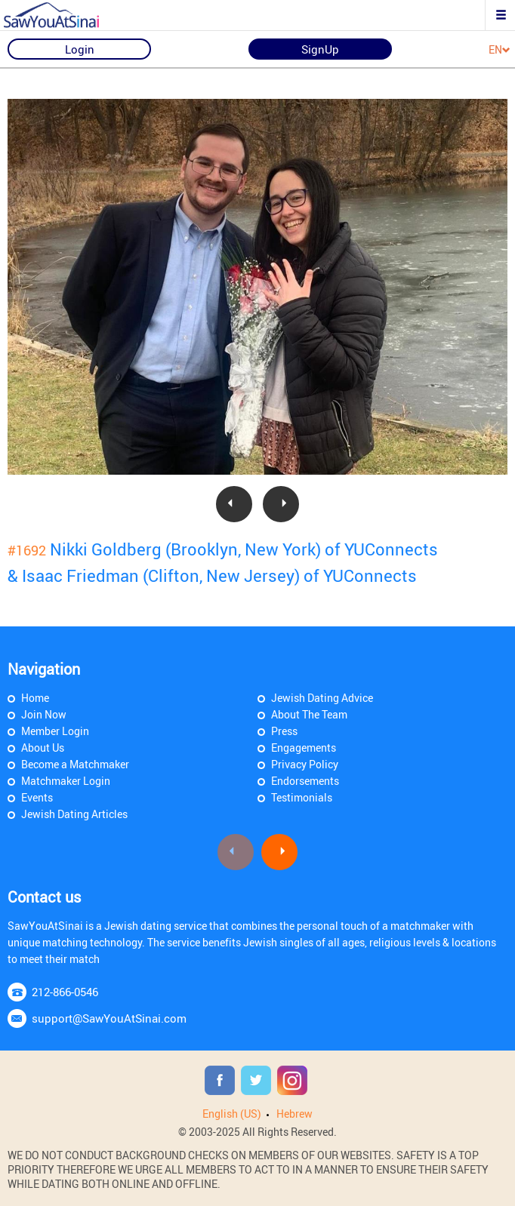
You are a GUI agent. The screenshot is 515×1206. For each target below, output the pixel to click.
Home (35, 698)
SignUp (320, 49)
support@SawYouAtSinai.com (109, 1018)
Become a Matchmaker (75, 764)
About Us (42, 747)
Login (79, 49)
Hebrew (294, 1113)
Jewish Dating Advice (322, 698)
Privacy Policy (304, 764)
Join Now (43, 714)
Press (284, 731)
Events (37, 797)
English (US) (231, 1113)
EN (499, 50)
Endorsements (305, 781)
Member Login (55, 731)
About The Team (309, 714)
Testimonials (301, 797)
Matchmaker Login (65, 781)
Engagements (303, 747)
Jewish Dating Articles (74, 814)
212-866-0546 (65, 991)
